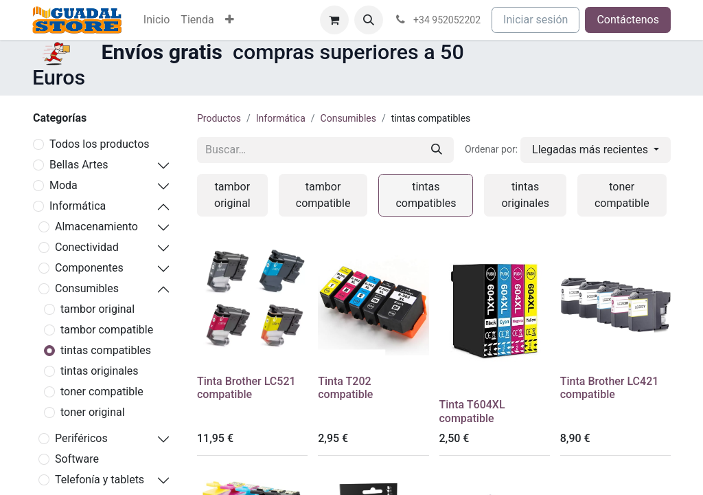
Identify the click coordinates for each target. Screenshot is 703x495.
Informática (77, 205)
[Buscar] (436, 150)
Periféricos (81, 438)
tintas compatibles (105, 350)
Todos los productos (99, 144)
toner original (92, 412)
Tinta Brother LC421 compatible (609, 388)
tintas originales (99, 370)
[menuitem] (156, 20)
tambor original (97, 309)
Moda (63, 185)
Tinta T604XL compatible (472, 411)
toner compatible (101, 391)
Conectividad (87, 247)
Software (77, 458)
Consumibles (87, 288)
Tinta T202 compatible (345, 388)
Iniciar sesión (535, 19)
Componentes (89, 267)
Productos (219, 118)
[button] (368, 20)
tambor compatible (106, 329)
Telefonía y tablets (99, 479)
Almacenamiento (96, 226)
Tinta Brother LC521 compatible (246, 388)
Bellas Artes (78, 164)
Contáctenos (628, 19)
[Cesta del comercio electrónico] (334, 20)
